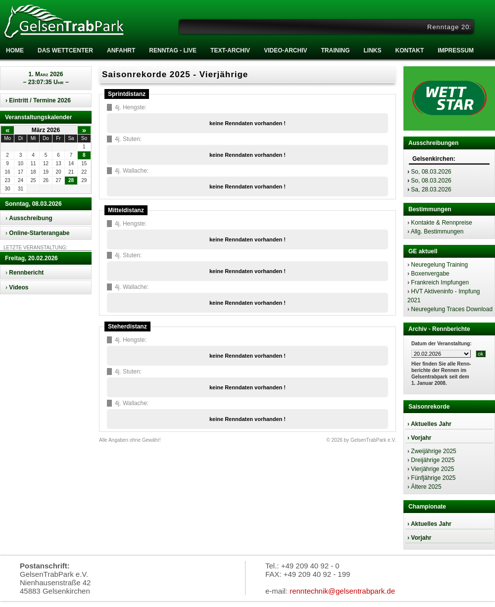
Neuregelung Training (439, 264)
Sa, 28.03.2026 (431, 189)
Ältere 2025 (426, 486)
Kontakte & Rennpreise (441, 222)
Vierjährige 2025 (432, 469)
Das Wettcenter (65, 50)
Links (372, 50)
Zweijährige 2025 (433, 451)
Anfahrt (121, 50)
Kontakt (409, 50)
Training (335, 50)
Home (15, 50)
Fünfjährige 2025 (433, 477)
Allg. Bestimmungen (437, 231)
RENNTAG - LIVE (173, 50)
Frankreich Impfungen (440, 282)
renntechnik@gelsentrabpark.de (342, 591)
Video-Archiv (285, 50)
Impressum (456, 50)
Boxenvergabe (430, 273)
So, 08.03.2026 (431, 171)
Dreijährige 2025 (432, 460)
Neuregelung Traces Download (452, 309)
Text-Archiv (230, 50)
